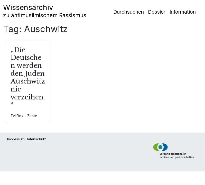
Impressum (16, 139)
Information (183, 12)
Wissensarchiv (44, 10)
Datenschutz (36, 139)
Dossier (156, 12)
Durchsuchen (128, 12)
